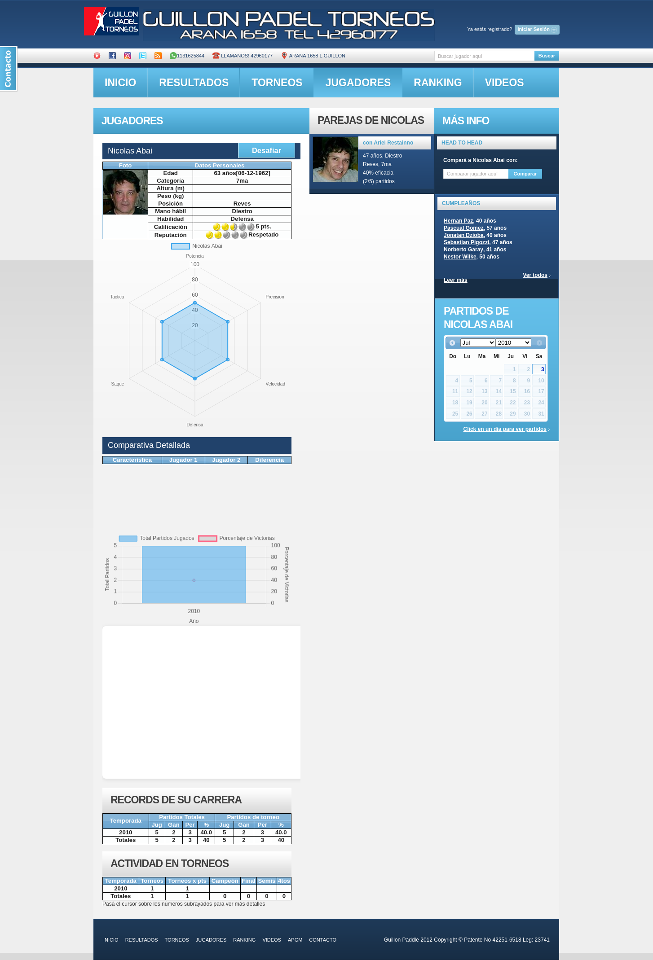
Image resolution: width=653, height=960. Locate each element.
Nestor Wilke (460, 257)
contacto (322, 939)
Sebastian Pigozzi (466, 242)
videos (504, 82)
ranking (438, 82)
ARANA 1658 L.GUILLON (313, 55)
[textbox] (484, 56)
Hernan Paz (458, 221)
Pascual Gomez (464, 228)
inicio (120, 82)
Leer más (456, 280)
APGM (295, 939)
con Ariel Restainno (388, 143)
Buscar (546, 55)
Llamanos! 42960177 (242, 55)
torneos (276, 82)
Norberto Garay (463, 249)
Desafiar (266, 150)
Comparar (525, 173)
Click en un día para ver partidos (505, 429)
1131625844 (187, 55)
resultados (194, 82)
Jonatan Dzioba (464, 235)
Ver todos (535, 275)
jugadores (358, 82)
